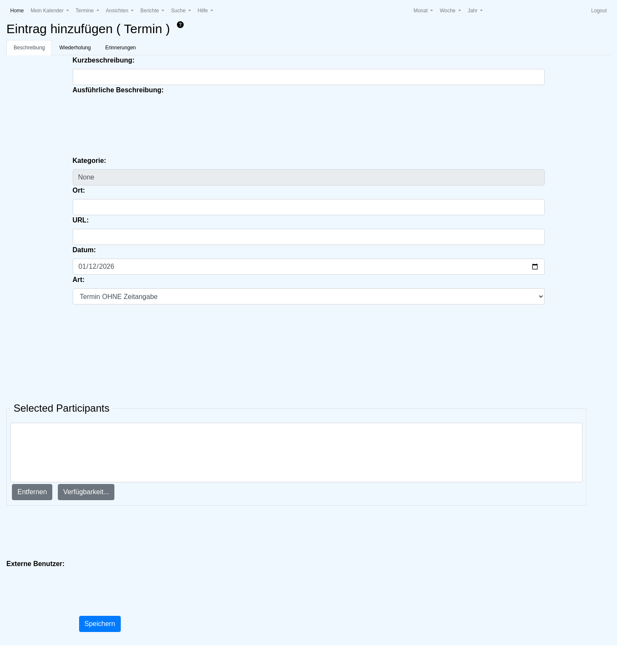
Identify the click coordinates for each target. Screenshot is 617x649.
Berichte (150, 11)
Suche (179, 11)
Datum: (84, 249)
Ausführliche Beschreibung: (118, 90)
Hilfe (203, 11)
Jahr (473, 11)
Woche (448, 11)
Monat (421, 11)
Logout (599, 11)
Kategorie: (89, 160)
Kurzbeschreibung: (104, 60)
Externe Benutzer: (35, 563)
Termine (85, 11)
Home (18, 10)
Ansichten (118, 11)
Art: (79, 279)
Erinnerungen (120, 48)
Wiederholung (75, 48)
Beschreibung (29, 48)
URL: (81, 220)
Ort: (79, 190)
